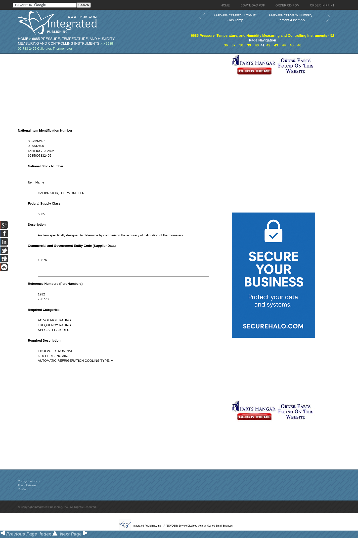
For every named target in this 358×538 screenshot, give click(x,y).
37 (234, 45)
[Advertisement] (123, 89)
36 (226, 45)
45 (292, 45)
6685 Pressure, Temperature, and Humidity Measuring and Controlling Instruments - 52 (262, 35)
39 (249, 45)
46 (299, 45)
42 (268, 45)
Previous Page (18, 534)
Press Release (27, 485)
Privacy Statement (29, 481)
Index (48, 534)
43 (276, 45)
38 (241, 45)
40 (257, 45)
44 (284, 45)
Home (23, 39)
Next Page (74, 534)
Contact (22, 489)
